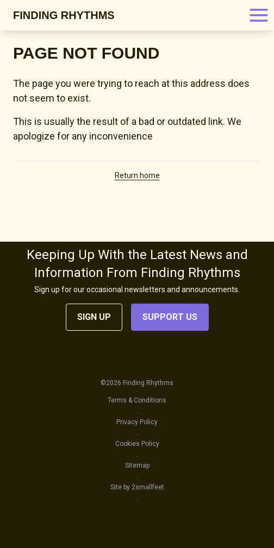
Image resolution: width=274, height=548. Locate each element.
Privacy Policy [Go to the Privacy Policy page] (137, 422)
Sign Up (94, 317)
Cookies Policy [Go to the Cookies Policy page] (137, 444)
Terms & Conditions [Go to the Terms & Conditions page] (137, 400)
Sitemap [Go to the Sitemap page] (137, 465)
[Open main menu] (259, 15)
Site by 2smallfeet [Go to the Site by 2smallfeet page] (137, 487)
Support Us (169, 317)
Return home (137, 175)
